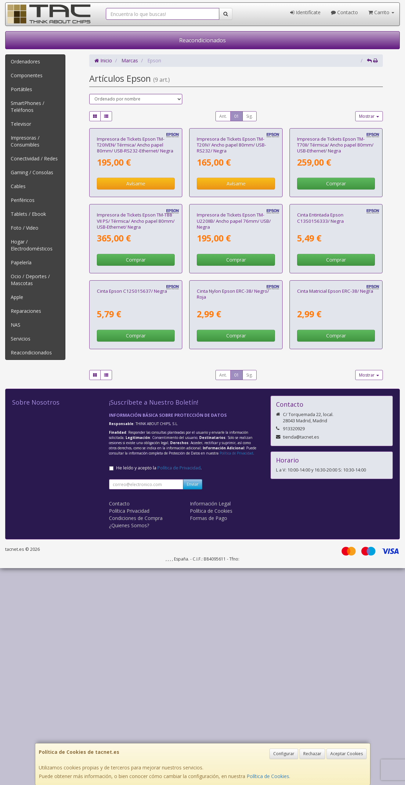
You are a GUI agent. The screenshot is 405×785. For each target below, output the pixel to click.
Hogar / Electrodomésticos (32, 245)
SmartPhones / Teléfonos (27, 106)
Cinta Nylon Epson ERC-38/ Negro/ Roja (233, 510)
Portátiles (21, 89)
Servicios (20, 338)
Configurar (283, 754)
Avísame (135, 256)
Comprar (336, 256)
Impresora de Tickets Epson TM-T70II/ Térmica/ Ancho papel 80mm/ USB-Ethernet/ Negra (335, 217)
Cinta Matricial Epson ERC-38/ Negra (335, 507)
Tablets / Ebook (28, 214)
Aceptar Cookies (346, 754)
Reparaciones (26, 311)
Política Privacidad (129, 727)
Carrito (381, 12)
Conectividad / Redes (34, 158)
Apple (17, 297)
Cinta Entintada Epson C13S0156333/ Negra (320, 362)
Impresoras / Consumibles (25, 141)
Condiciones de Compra (136, 735)
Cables (18, 186)
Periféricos (23, 200)
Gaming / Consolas (32, 172)
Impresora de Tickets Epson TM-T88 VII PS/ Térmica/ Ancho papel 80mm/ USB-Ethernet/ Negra (136, 365)
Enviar (193, 701)
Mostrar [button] (369, 116)
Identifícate (305, 12)
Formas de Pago (208, 735)
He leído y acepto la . (159, 685)
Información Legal (210, 720)
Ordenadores (25, 61)
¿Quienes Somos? (129, 742)
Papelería (21, 262)
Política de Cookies (268, 776)
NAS (15, 324)
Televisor (21, 124)
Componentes (27, 75)
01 (236, 116)
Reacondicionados (202, 40)
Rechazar (312, 754)
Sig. (249, 116)
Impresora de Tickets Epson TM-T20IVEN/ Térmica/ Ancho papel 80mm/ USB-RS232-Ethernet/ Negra (135, 217)
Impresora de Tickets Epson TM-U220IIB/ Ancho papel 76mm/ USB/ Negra (234, 365)
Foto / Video (24, 227)
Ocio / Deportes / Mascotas (30, 279)
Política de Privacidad (236, 670)
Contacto (344, 12)
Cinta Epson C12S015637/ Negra (132, 507)
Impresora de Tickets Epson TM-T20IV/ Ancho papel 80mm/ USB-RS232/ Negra (231, 217)
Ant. (223, 116)
